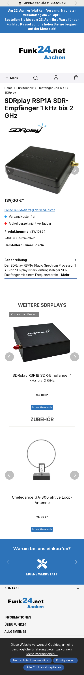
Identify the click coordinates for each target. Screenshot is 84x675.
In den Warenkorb (42, 407)
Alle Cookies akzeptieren (44, 667)
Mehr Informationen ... (42, 654)
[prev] (9, 356)
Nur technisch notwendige (30, 660)
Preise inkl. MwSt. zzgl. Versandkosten (29, 210)
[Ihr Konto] (56, 78)
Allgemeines (15, 631)
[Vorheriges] (9, 170)
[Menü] (11, 78)
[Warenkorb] (76, 78)
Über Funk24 (15, 624)
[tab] (40, 268)
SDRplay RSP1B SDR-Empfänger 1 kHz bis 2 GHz (42, 378)
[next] (74, 356)
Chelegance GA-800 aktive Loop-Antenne (42, 500)
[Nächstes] (74, 170)
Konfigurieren (65, 660)
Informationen (17, 617)
